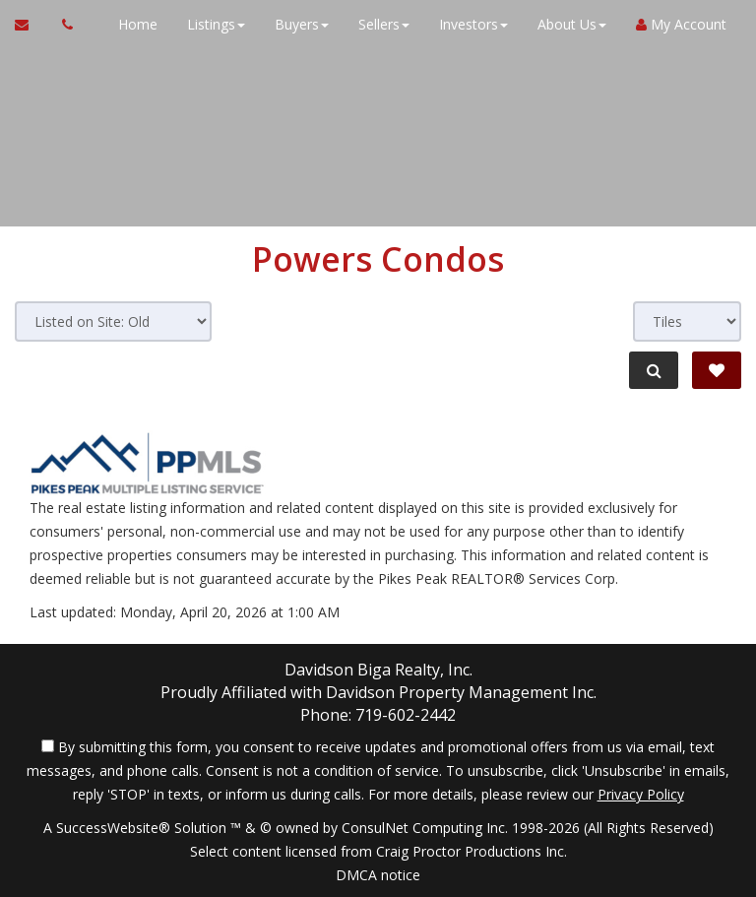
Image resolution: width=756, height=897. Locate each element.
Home (138, 24)
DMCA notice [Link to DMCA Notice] (378, 874)
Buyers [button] (302, 24)
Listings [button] (216, 24)
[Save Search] (716, 370)
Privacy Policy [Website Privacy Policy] (641, 794)
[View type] (687, 321)
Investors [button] (473, 24)
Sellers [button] (384, 24)
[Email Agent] (31, 24)
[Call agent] (62, 24)
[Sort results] (113, 321)
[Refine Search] (653, 370)
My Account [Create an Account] (681, 24)
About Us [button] (571, 24)
